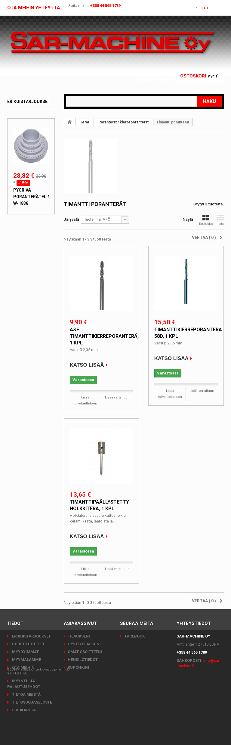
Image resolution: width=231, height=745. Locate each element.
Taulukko (206, 220)
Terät (84, 122)
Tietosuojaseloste (31, 702)
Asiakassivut (154, 80)
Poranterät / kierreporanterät (123, 122)
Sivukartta (23, 710)
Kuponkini (78, 667)
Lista (220, 220)
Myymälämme (26, 659)
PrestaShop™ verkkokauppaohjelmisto (43, 728)
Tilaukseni (79, 636)
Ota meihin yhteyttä (33, 8)
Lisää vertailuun (117, 397)
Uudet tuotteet (28, 644)
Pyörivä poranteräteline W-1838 (33, 197)
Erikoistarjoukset (29, 101)
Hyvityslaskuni (84, 644)
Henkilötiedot (83, 659)
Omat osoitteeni (85, 652)
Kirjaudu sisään (150, 73)
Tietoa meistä (26, 694)
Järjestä (71, 219)
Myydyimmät (25, 652)
